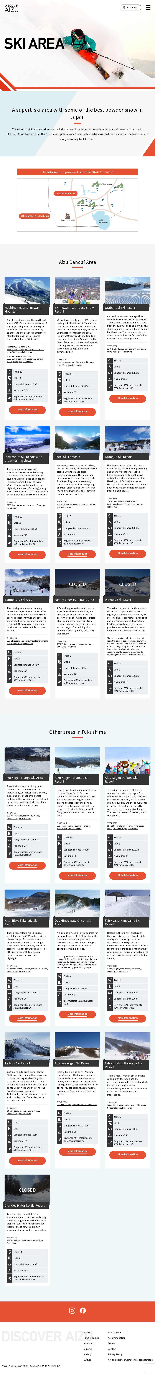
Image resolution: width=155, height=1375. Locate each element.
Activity (87, 1354)
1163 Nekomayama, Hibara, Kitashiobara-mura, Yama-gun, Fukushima (25, 351)
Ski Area (88, 1348)
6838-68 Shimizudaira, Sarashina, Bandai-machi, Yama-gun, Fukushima (25, 360)
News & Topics (91, 1337)
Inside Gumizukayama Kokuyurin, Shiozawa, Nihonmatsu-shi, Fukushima (126, 1106)
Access (111, 1343)
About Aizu (89, 1343)
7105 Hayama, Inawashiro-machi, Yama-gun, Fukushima (26, 506)
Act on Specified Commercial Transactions (130, 1359)
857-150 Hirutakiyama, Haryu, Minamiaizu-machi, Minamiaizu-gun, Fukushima (126, 827)
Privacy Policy (115, 1354)
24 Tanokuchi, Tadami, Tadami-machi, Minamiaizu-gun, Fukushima (23, 1112)
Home (87, 1332)
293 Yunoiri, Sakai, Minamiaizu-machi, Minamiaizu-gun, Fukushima (23, 817)
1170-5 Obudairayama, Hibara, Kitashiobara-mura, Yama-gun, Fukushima (127, 350)
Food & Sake (114, 1332)
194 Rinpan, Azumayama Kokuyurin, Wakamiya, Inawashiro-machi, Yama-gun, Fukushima (125, 504)
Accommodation (117, 1337)
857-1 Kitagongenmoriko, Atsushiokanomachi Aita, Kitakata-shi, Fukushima (27, 642)
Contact (112, 1348)
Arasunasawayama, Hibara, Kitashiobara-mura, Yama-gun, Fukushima (75, 363)
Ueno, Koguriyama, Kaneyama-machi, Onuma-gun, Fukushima (124, 970)
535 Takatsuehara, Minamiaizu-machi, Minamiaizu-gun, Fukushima (73, 827)
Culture (87, 1359)
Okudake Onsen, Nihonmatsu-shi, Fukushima (77, 1104)
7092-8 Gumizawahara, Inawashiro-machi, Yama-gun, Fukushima (75, 645)
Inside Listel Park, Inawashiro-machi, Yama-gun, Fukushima (76, 505)
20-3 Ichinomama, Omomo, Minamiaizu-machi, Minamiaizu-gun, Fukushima (27, 970)
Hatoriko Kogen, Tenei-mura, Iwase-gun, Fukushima (25, 1241)
